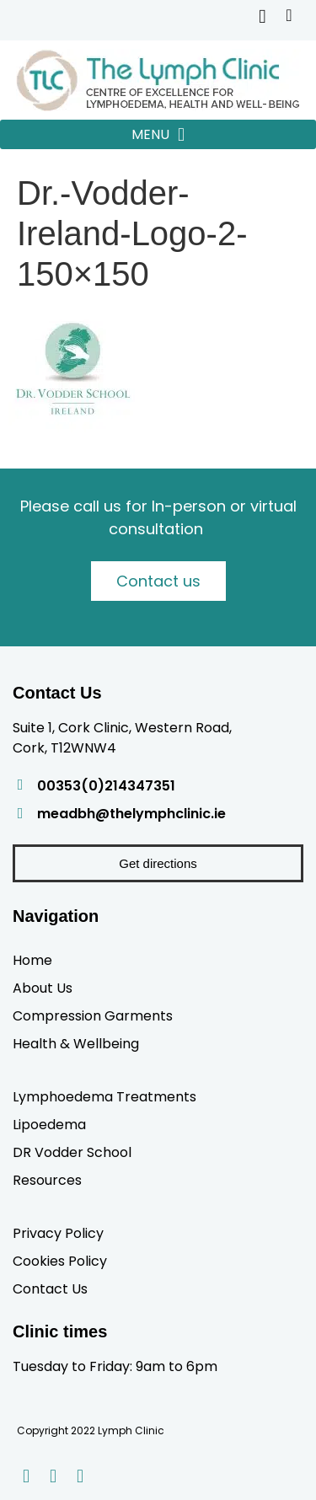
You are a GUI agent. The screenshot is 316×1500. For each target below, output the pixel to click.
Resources (47, 1180)
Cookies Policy (60, 1260)
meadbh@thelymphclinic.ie (131, 813)
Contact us (158, 581)
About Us (42, 987)
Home (32, 960)
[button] (158, 134)
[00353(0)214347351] (20, 784)
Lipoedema (49, 1124)
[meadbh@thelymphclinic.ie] (20, 813)
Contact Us (50, 1288)
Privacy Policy (58, 1233)
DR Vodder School (72, 1152)
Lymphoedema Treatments (104, 1096)
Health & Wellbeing (76, 1043)
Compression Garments (93, 1015)
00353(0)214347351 (106, 786)
